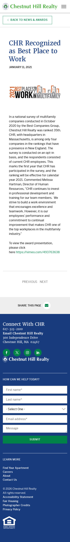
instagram (27, 352)
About (6, 475)
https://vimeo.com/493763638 (38, 252)
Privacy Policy (11, 509)
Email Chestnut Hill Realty (23, 333)
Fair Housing (10, 501)
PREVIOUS (29, 282)
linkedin (38, 352)
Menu (63, 6)
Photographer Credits (16, 505)
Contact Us (10, 479)
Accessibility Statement (18, 497)
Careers (8, 472)
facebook (6, 352)
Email (47, 305)
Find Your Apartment (16, 468)
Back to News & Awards (27, 20)
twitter (17, 352)
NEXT (44, 282)
